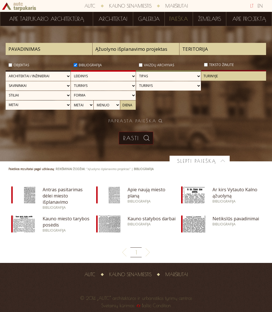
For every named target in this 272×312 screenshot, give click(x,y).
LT (252, 5)
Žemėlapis (209, 19)
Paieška (178, 19)
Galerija (149, 19)
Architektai (112, 19)
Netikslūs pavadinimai (235, 219)
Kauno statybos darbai (152, 219)
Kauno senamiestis (130, 5)
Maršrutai (176, 5)
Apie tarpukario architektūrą (46, 19)
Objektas (21, 65)
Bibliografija (90, 65)
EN (260, 5)
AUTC (89, 5)
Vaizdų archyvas (159, 65)
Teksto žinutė (221, 64)
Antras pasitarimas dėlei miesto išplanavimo (63, 195)
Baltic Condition (156, 305)
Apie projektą (249, 19)
